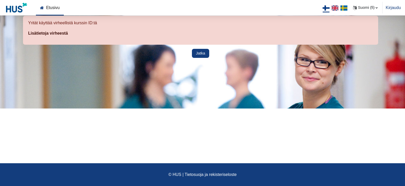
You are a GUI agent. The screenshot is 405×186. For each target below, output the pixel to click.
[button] (365, 7)
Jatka (200, 53)
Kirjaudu (393, 7)
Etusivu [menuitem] (52, 7)
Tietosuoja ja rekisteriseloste (211, 174)
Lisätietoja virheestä (48, 33)
